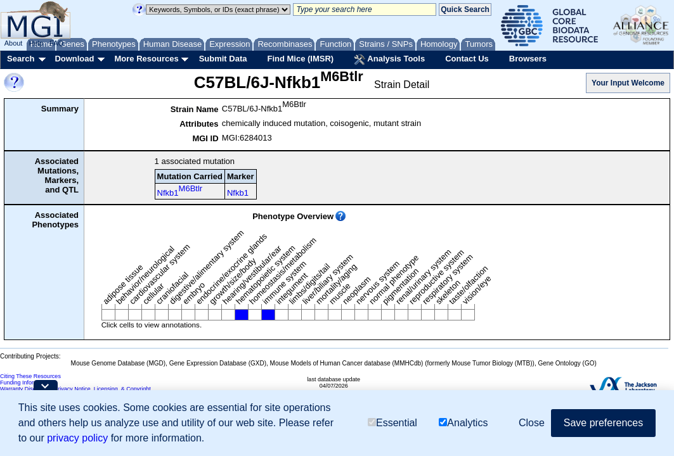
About (13, 43)
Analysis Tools (389, 59)
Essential (392, 422)
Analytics (463, 422)
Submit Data (223, 58)
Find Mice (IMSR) (300, 58)
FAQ (56, 43)
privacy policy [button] (77, 438)
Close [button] (532, 422)
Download (74, 58)
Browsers (528, 58)
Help (36, 43)
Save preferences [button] (603, 422)
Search (20, 58)
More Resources (146, 58)
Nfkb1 (180, 191)
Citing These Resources (30, 376)
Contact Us (467, 58)
